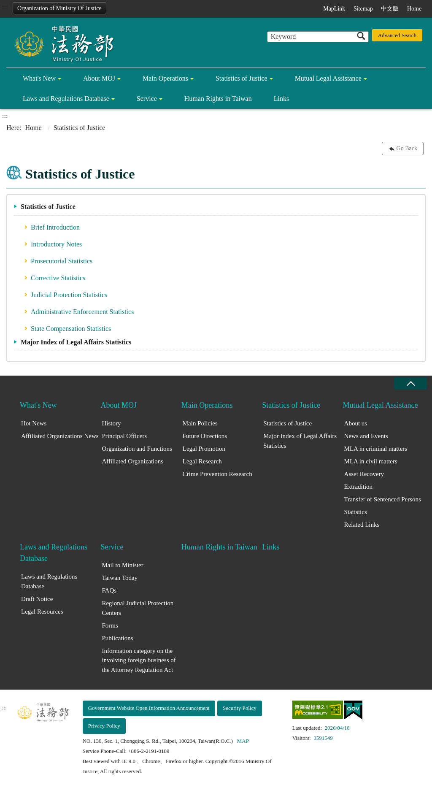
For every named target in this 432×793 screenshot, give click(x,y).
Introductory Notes (56, 244)
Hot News (33, 423)
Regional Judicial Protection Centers (137, 608)
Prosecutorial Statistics (61, 261)
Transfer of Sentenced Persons (382, 499)
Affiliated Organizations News (60, 436)
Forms (110, 625)
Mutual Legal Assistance (328, 78)
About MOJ (99, 78)
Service (147, 98)
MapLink (334, 8)
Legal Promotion (204, 448)
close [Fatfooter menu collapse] (410, 383)
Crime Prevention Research (217, 474)
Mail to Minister (122, 565)
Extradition (358, 486)
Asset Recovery (364, 474)
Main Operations (165, 78)
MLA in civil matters (370, 461)
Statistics (355, 512)
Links (281, 98)
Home (414, 8)
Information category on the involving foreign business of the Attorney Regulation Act (139, 660)
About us (355, 423)
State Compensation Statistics (71, 328)
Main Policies (200, 423)
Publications (117, 638)
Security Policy (239, 708)
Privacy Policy (104, 726)
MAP (243, 741)
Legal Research (202, 461)
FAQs (109, 590)
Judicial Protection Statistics (69, 294)
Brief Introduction (55, 227)
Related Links (362, 524)
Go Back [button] (407, 148)
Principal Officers (124, 436)
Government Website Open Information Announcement (149, 708)
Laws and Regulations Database (66, 98)
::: (5, 7)
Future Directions (205, 436)
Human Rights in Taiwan (218, 98)
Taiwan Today (120, 577)
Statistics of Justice (241, 78)
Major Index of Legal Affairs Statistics (76, 342)
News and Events (366, 436)
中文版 (390, 8)
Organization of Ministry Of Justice (59, 8)
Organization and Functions (137, 448)
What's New (39, 78)
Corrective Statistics (58, 277)
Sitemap (363, 8)
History (111, 423)
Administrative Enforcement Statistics (82, 311)
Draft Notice (37, 598)
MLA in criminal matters (376, 448)
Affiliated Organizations (132, 461)
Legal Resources (42, 611)
